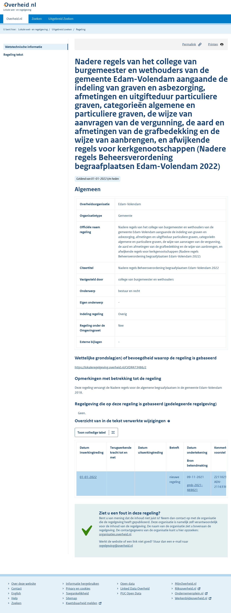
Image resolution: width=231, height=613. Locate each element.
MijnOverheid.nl (185, 584)
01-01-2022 (88, 477)
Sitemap (71, 598)
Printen (216, 44)
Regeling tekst (13, 55)
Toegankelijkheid (77, 593)
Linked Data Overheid (135, 588)
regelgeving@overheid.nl (116, 546)
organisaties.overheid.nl (115, 534)
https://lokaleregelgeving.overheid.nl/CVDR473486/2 (110, 367)
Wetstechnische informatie (23, 47)
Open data (127, 584)
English (16, 593)
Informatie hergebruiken (82, 584)
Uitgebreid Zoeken (60, 19)
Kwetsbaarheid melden (81, 603)
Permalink (192, 44)
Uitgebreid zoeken (62, 29)
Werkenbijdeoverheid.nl (191, 598)
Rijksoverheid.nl (185, 588)
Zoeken (37, 19)
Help (14, 598)
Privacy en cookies (78, 588)
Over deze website (23, 584)
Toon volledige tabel (91, 432)
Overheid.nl (14, 19)
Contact (16, 588)
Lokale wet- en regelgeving (33, 29)
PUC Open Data (130, 593)
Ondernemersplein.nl (189, 593)
